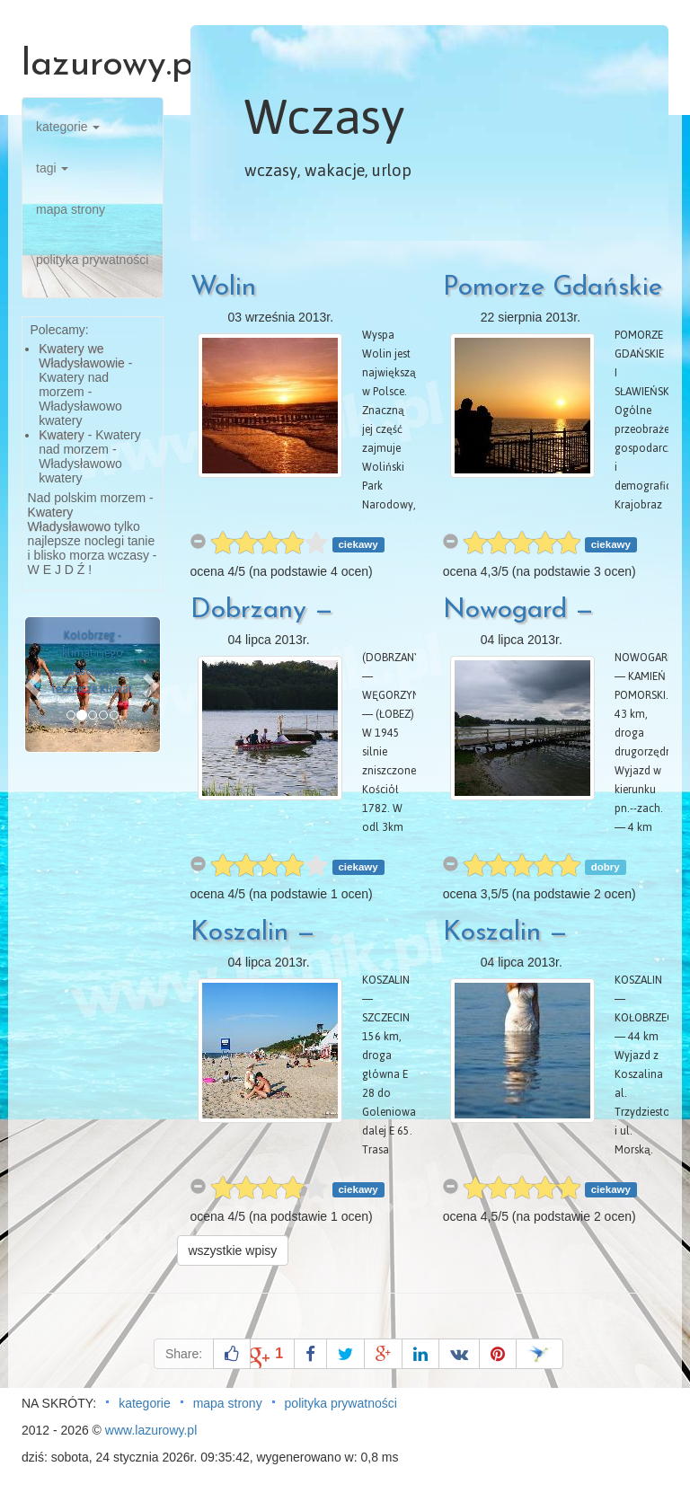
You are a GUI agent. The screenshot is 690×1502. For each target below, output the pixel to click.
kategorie (68, 126)
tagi (52, 168)
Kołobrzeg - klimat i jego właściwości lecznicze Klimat (92, 662)
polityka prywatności (92, 259)
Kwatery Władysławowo (69, 519)
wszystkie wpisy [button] (233, 1250)
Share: (183, 1354)
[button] (35, 684)
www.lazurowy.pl (151, 1430)
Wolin (223, 288)
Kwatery (61, 435)
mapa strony (70, 209)
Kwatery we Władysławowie (82, 355)
